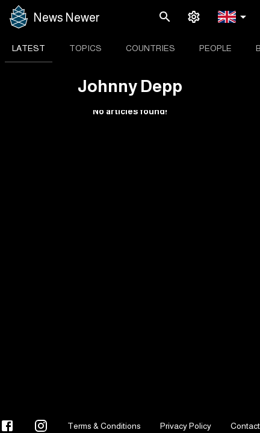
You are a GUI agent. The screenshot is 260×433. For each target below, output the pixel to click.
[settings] (193, 16)
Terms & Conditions (104, 426)
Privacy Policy (185, 426)
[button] (234, 17)
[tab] (28, 48)
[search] (164, 16)
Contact (245, 426)
